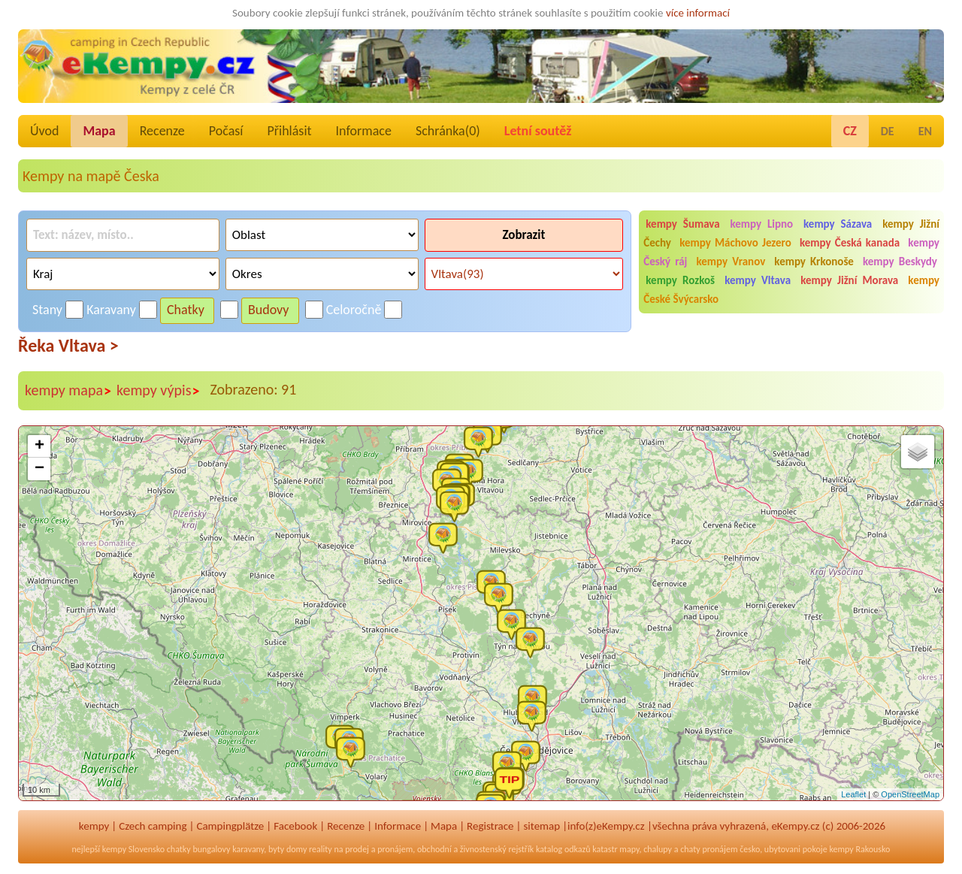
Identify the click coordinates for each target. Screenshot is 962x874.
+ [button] (39, 446)
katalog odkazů (563, 849)
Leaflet (853, 794)
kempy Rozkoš (680, 280)
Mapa (99, 130)
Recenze (162, 130)
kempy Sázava (837, 224)
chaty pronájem (708, 849)
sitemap (541, 826)
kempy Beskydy (900, 261)
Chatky (185, 309)
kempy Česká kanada (850, 242)
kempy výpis (158, 391)
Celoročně (354, 309)
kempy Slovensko (133, 849)
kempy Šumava (682, 224)
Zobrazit (523, 235)
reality (320, 849)
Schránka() (448, 130)
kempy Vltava (758, 280)
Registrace (490, 826)
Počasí (226, 130)
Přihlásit (289, 130)
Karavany (111, 309)
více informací (698, 13)
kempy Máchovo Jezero (735, 242)
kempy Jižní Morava (849, 280)
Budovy (268, 309)
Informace (364, 130)
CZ (850, 130)
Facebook (295, 826)
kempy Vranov (731, 261)
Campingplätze (230, 826)
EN (925, 131)
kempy (94, 826)
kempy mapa (68, 391)
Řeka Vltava (68, 345)
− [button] (39, 469)
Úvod (44, 130)
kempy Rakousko (859, 849)
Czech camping (152, 826)
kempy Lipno (762, 224)
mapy (629, 849)
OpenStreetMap (910, 794)
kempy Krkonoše (814, 261)
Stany (47, 309)
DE (887, 131)
